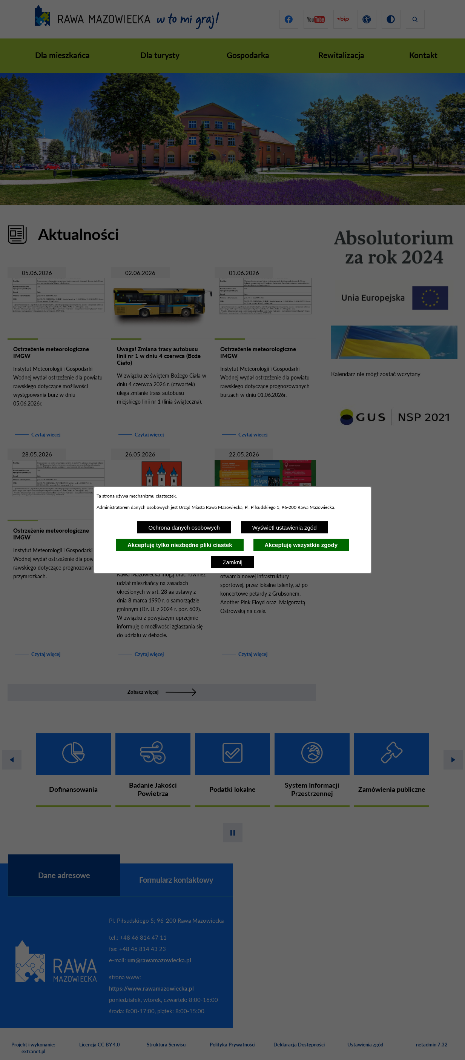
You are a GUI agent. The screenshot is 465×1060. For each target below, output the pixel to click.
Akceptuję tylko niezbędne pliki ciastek (179, 545)
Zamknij (232, 562)
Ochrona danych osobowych (183, 527)
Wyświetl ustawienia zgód (284, 527)
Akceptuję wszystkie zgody (301, 545)
